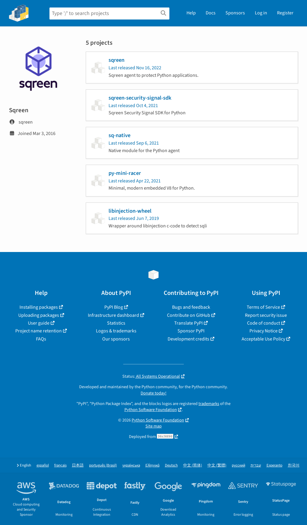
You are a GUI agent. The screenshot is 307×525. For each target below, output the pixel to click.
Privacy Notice (263, 331)
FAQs (41, 339)
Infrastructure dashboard (113, 315)
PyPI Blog (113, 307)
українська (131, 465)
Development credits (188, 339)
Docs (211, 13)
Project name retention (38, 331)
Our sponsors (116, 339)
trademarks (208, 403)
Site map (153, 426)
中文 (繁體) (216, 465)
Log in (261, 13)
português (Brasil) (103, 465)
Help (191, 13)
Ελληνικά (152, 465)
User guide (38, 323)
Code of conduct (263, 323)
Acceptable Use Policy (263, 339)
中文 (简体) (192, 465)
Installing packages (38, 307)
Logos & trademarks (116, 331)
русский (238, 465)
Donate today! (153, 393)
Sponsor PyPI (190, 331)
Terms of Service (263, 307)
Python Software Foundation (150, 409)
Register (285, 13)
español (43, 465)
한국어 (294, 465)
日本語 (78, 465)
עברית (256, 465)
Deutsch (171, 465)
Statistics (116, 323)
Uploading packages (38, 315)
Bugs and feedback (191, 307)
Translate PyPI (188, 323)
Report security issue (266, 315)
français (60, 465)
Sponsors (235, 13)
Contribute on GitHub (188, 315)
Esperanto (274, 465)
